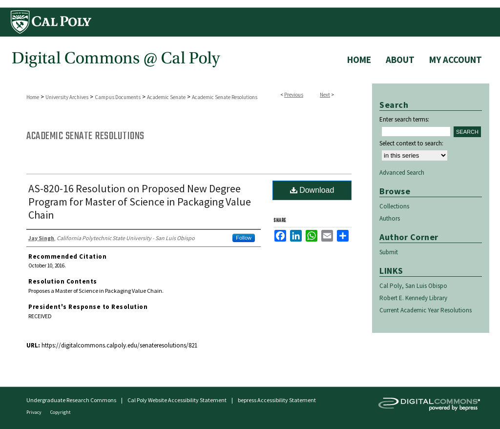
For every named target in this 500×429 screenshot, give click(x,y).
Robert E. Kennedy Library (413, 298)
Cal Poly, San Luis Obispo (413, 286)
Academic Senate (166, 97)
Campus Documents (118, 97)
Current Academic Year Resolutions (425, 310)
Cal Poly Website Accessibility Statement (177, 400)
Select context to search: (411, 143)
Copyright (60, 412)
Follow (243, 238)
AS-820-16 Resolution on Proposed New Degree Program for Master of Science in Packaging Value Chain (139, 202)
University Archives (66, 97)
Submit (388, 252)
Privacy (34, 412)
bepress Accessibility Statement (277, 400)
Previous (293, 94)
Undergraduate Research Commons (71, 400)
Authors (389, 218)
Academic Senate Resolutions (224, 97)
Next (325, 94)
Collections (394, 206)
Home (32, 97)
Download (312, 190)
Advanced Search (401, 172)
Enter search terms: (404, 119)
